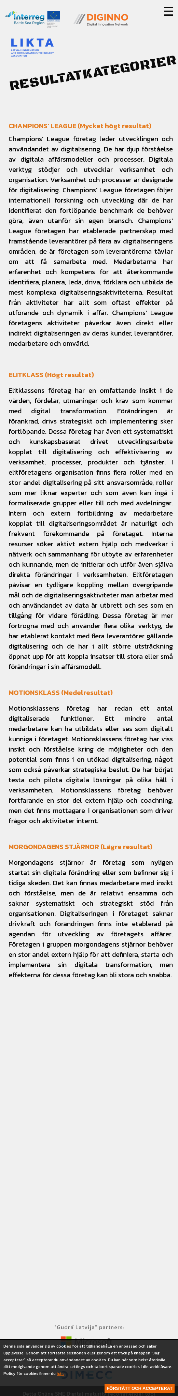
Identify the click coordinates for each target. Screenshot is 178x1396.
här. (60, 1373)
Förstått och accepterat (140, 1388)
